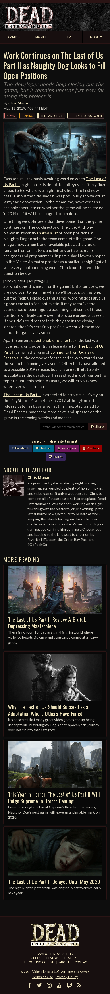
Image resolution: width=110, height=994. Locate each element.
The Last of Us (51, 116)
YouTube (91, 448)
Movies (58, 954)
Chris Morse (18, 103)
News (11, 116)
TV (71, 954)
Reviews (52, 958)
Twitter (43, 448)
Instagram (67, 448)
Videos (36, 958)
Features (72, 958)
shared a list (47, 232)
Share (97, 426)
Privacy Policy (67, 976)
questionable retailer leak (54, 340)
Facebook (20, 448)
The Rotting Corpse (37, 962)
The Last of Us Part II (86, 116)
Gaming (27, 116)
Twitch (56, 457)
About (64, 962)
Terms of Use (42, 976)
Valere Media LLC (46, 971)
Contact (82, 962)
